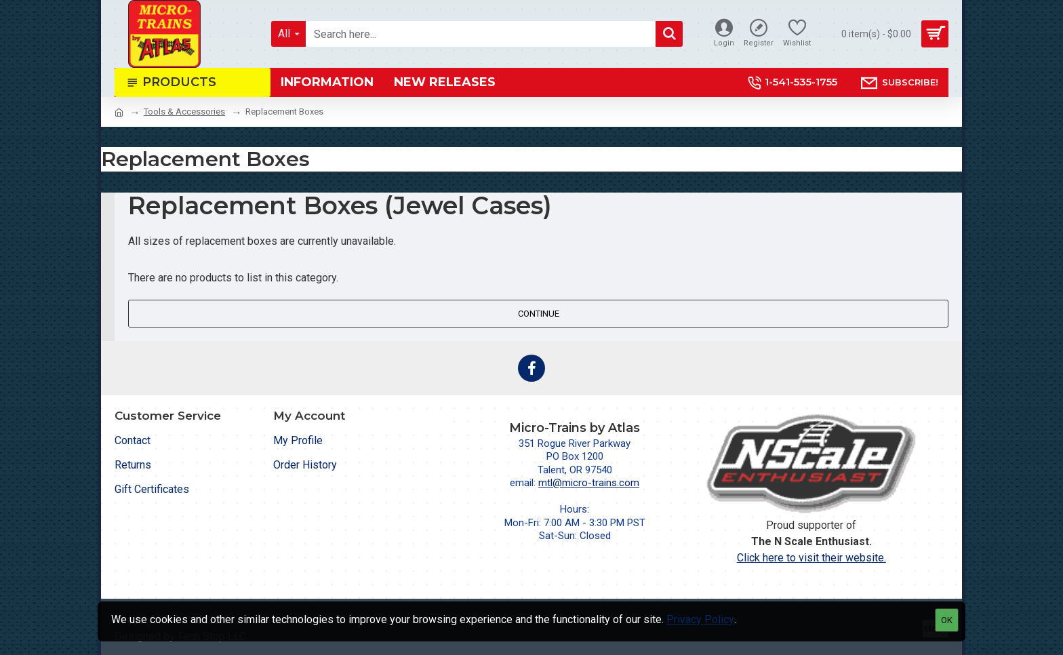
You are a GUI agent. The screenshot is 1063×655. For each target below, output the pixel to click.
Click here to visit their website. (811, 557)
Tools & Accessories (184, 111)
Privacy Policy (700, 619)
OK (946, 620)
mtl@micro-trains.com (588, 483)
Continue (538, 314)
